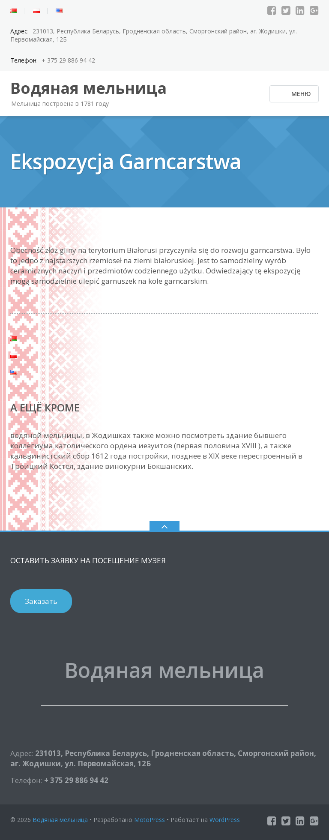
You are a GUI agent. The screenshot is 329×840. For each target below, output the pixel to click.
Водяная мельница (60, 820)
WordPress (224, 820)
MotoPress (149, 820)
